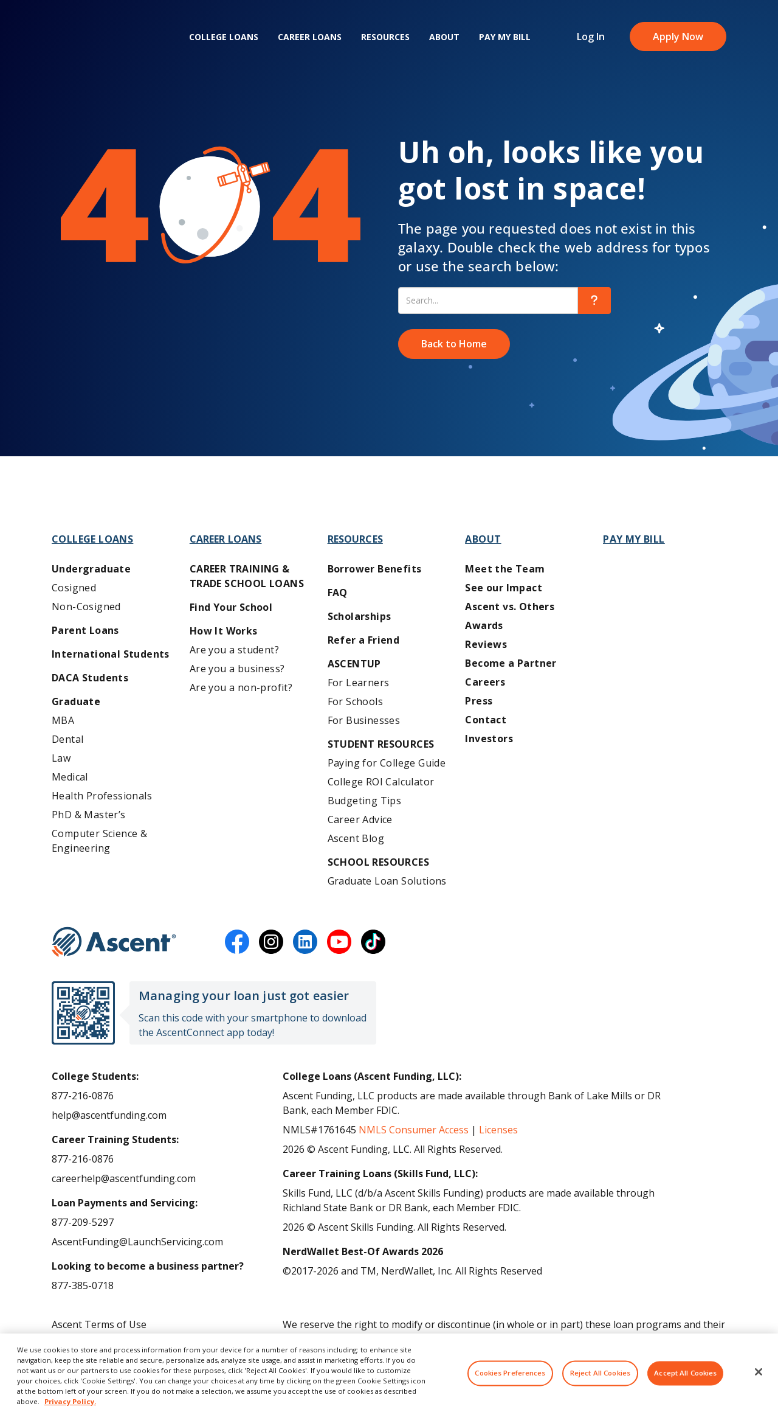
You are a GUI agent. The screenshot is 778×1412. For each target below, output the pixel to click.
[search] (594, 300)
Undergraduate (91, 569)
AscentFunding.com (628, 1339)
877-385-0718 (83, 1285)
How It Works (224, 631)
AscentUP (354, 663)
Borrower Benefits (375, 569)
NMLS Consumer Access (414, 1129)
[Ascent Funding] (114, 942)
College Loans (223, 37)
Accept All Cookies (685, 1382)
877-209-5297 (83, 1222)
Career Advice (360, 819)
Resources (385, 37)
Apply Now (678, 36)
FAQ (338, 592)
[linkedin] (305, 942)
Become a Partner (510, 663)
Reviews (486, 644)
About (444, 37)
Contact (485, 719)
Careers (485, 682)
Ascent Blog (356, 838)
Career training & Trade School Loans (247, 576)
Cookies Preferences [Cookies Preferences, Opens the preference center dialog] (510, 1382)
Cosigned (74, 587)
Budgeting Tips (365, 800)
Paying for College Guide (387, 763)
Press (478, 701)
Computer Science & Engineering (99, 841)
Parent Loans (85, 630)
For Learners (359, 682)
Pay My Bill (505, 37)
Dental (67, 739)
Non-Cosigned (86, 606)
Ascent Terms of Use (99, 1324)
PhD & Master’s (89, 814)
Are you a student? (234, 649)
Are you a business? (237, 668)
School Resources (378, 862)
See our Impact (503, 587)
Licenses (498, 1129)
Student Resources (381, 744)
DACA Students (90, 677)
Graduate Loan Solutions (387, 881)
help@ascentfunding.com (109, 1115)
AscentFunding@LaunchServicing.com (137, 1241)
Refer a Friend (364, 640)
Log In (591, 36)
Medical (70, 777)
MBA (63, 720)
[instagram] (271, 942)
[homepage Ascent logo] (108, 36)
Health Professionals (102, 795)
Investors (489, 738)
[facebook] (237, 942)
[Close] (758, 1381)
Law (61, 758)
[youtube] (339, 942)
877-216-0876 (83, 1095)
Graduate (76, 701)
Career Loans (310, 37)
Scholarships (359, 616)
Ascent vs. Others (509, 606)
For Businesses (364, 720)
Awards (484, 625)
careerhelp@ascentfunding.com (124, 1178)
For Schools (355, 701)
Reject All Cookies (600, 1382)
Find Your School (231, 607)
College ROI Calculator (381, 781)
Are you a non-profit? (241, 687)
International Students (111, 654)
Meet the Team (505, 569)
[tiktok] (373, 942)
